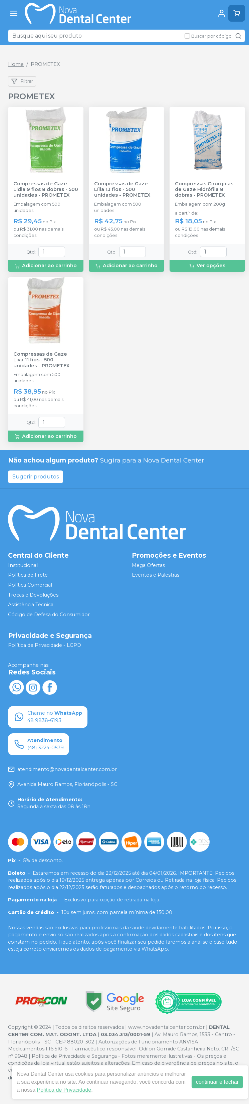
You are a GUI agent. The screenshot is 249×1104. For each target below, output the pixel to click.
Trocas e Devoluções (33, 595)
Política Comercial (30, 585)
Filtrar (22, 81)
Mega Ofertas (148, 565)
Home (16, 64)
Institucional (23, 565)
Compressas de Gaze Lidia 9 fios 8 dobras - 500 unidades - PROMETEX (45, 189)
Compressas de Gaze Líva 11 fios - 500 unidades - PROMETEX (41, 360)
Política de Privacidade (64, 1090)
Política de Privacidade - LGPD (44, 645)
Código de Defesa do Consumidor (49, 615)
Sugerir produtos (35, 476)
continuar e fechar (217, 1082)
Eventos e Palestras (155, 575)
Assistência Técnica (30, 605)
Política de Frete (28, 575)
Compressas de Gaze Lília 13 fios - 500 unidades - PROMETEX (122, 189)
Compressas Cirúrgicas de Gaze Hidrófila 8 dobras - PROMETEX (204, 189)
